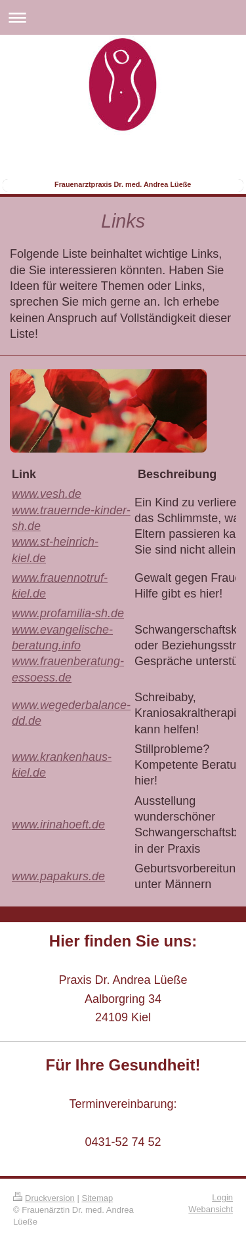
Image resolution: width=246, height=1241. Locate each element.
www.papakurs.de (58, 876)
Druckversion (44, 1198)
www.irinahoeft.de (58, 824)
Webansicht (210, 1209)
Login (222, 1197)
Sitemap (97, 1198)
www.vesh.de (46, 493)
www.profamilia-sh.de (68, 613)
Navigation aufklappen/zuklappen (123, 17)
